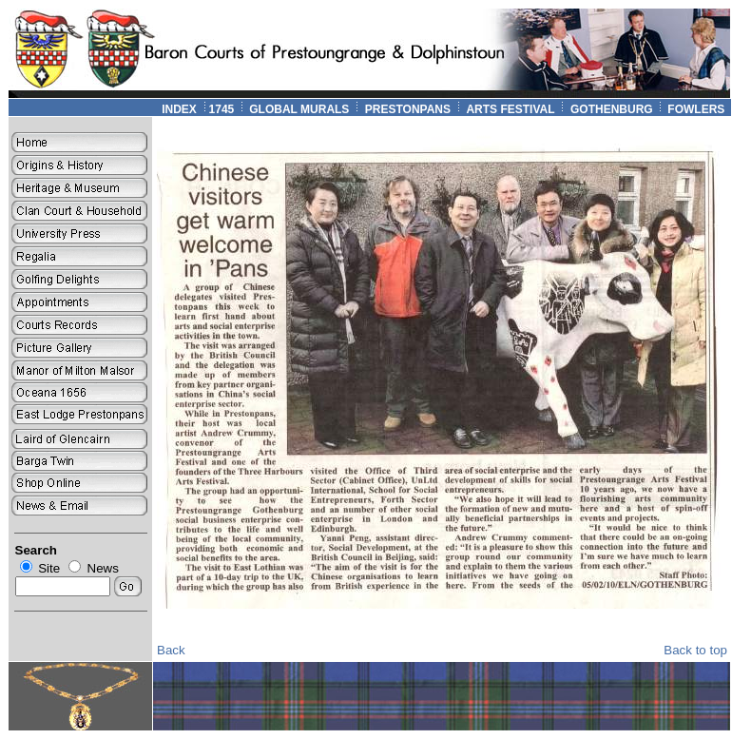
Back (171, 650)
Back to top (695, 650)
